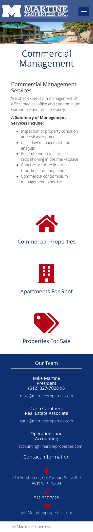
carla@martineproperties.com (46, 421)
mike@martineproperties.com (46, 396)
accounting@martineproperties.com (50, 446)
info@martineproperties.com (46, 512)
